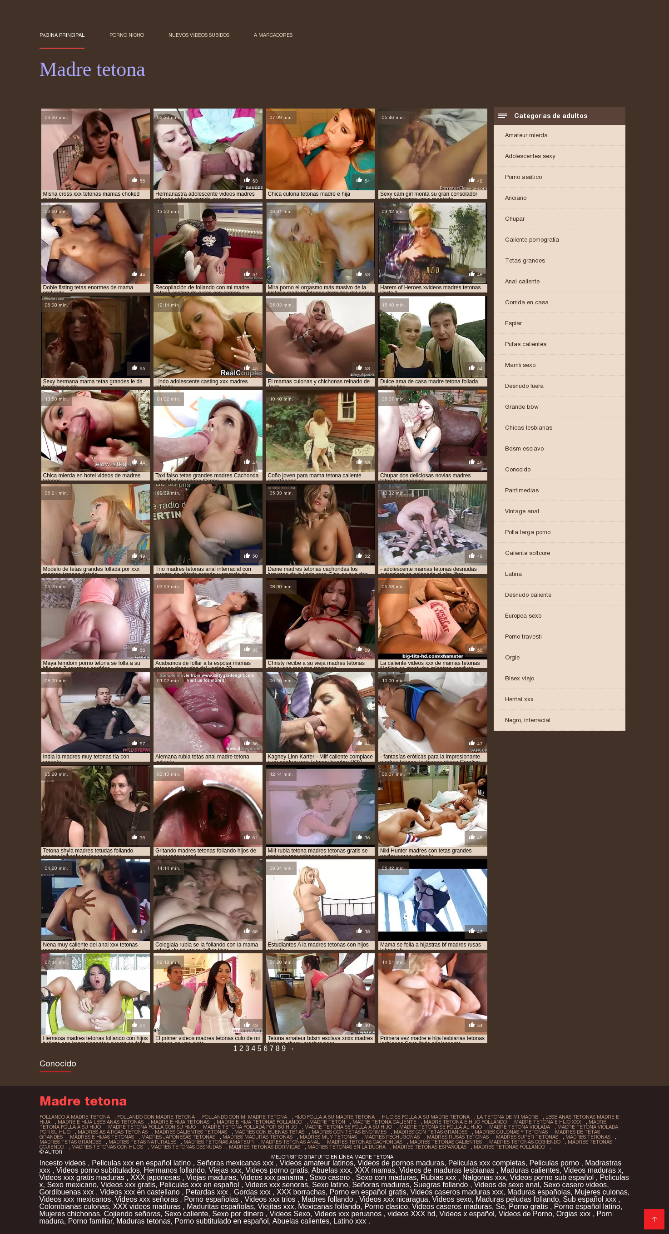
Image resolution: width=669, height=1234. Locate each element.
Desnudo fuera (524, 385)
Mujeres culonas (601, 1192)
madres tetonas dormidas (264, 1147)
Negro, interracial (527, 720)
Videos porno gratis (276, 1170)
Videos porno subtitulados (98, 1170)
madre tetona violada (519, 1127)
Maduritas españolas (220, 1206)
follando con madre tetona (156, 1117)
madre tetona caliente (384, 1122)
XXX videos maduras (148, 1206)
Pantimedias (522, 490)
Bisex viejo (519, 678)
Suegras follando (441, 1185)
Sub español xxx (590, 1199)
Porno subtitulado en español (221, 1221)
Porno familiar (90, 1221)
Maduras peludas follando (517, 1199)
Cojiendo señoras (132, 1214)
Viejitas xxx (276, 1206)
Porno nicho (126, 35)
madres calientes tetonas (191, 1132)
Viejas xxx (225, 1170)
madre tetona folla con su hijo (152, 1127)
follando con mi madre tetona (244, 1117)
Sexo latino (330, 1185)
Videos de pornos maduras (400, 1163)
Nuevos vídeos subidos (198, 35)
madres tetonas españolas (430, 1147)
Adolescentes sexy (530, 156)
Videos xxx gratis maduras (83, 1177)
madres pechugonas (392, 1137)
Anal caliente (522, 281)
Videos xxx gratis (128, 1185)
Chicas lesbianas (528, 427)
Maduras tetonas (143, 1221)
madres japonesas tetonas (178, 1137)
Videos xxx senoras (276, 1185)
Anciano (515, 197)
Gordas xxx (253, 1192)
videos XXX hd (411, 1214)
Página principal (62, 35)
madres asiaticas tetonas (113, 1132)
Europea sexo (523, 615)
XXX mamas (375, 1170)
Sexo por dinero (238, 1214)
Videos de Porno (525, 1214)
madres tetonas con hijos (107, 1147)
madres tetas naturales (142, 1142)
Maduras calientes (530, 1170)
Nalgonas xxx (484, 1177)
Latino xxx (350, 1221)
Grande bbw (522, 406)
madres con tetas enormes (349, 1132)
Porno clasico (386, 1206)
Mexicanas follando (329, 1206)
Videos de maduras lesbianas (447, 1170)
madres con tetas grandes (430, 1132)
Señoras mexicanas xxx (236, 1163)
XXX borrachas (301, 1192)
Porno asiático (523, 176)
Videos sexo (452, 1199)
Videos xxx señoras (147, 1199)
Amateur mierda (526, 135)
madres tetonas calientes (446, 1142)
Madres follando (328, 1199)
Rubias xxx (439, 1177)
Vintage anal (522, 511)
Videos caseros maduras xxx (457, 1192)
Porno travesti (523, 636)
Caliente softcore (527, 553)
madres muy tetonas (328, 1137)
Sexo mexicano (71, 1185)
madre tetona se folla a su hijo (348, 1127)
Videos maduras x (593, 1170)
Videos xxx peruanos (349, 1214)
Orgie (512, 657)
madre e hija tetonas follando (259, 1122)
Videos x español (467, 1214)
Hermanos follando (174, 1170)
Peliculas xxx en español (200, 1185)
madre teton (327, 1122)
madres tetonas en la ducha (346, 1147)
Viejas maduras (211, 1177)
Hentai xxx (519, 699)
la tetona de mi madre (507, 1117)
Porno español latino (587, 1206)
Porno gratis (529, 1206)
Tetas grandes (525, 260)
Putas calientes (525, 344)
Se (500, 1206)
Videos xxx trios (271, 1199)
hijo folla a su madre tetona (334, 1117)
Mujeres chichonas (70, 1214)
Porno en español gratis (368, 1192)
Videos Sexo (289, 1214)
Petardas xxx (208, 1192)
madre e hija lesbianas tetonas (101, 1122)
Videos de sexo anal (507, 1185)
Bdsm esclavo (524, 448)
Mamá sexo (520, 365)
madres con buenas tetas (269, 1132)
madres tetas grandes (70, 1142)
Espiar (513, 323)
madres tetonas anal (290, 1142)
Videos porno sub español (553, 1177)
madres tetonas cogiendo (524, 1142)
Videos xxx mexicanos (75, 1199)
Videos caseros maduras (452, 1206)
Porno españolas (212, 1199)
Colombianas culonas (74, 1206)
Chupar (515, 218)
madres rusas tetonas (458, 1137)
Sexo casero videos (575, 1185)
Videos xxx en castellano (141, 1192)
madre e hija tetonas (180, 1122)
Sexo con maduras (386, 1177)
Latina (513, 573)
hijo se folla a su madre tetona (426, 1117)
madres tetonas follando (509, 1147)
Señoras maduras (380, 1185)
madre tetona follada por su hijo (250, 1127)
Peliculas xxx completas (486, 1163)
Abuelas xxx (331, 1170)
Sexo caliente (186, 1214)
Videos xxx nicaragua (393, 1199)
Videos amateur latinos (316, 1163)
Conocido (517, 469)
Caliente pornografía (532, 239)
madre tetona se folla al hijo (440, 1127)
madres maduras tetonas (257, 1137)
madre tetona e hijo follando (465, 1122)
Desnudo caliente (528, 594)
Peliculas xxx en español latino (142, 1163)
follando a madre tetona (75, 1117)
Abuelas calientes (301, 1221)
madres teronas (587, 1137)
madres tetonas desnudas (186, 1147)
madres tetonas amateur (218, 1142)
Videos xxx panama (273, 1177)
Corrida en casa (527, 302)
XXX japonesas (156, 1177)
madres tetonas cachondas (364, 1142)
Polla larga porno (527, 532)
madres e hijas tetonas (102, 1137)
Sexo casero (331, 1177)
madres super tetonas (527, 1137)
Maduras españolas (539, 1192)
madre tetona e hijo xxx (547, 1122)
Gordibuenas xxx (68, 1192)
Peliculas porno (555, 1163)
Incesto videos (64, 1163)
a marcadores (273, 35)
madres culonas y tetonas (511, 1132)
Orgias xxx (574, 1214)
